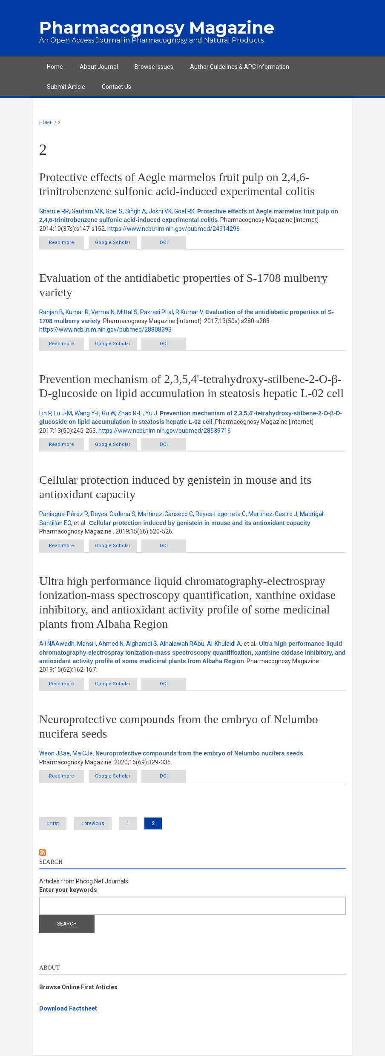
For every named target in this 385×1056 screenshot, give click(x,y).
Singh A (135, 211)
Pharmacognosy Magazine (156, 27)
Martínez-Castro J (272, 514)
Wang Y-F (87, 413)
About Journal (99, 66)
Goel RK (184, 211)
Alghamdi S (141, 643)
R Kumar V (189, 312)
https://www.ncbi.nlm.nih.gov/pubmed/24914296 (173, 228)
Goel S (114, 211)
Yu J (151, 413)
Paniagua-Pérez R (63, 514)
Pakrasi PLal (156, 312)
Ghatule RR (54, 211)
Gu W (108, 413)
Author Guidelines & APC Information (239, 66)
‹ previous (92, 823)
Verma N (103, 312)
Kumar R (77, 312)
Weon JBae (54, 753)
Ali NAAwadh (57, 643)
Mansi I (86, 643)
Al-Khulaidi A (224, 643)
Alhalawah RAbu (182, 643)
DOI (164, 242)
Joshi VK (160, 211)
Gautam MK (87, 211)
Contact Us (116, 86)
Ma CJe (82, 753)
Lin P (45, 413)
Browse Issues (154, 66)
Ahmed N (111, 643)
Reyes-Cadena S (113, 514)
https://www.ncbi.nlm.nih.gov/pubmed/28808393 (105, 329)
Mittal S (127, 312)
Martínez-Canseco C (165, 514)
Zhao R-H (130, 413)
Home (55, 66)
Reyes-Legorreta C (220, 514)
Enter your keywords (68, 889)
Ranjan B (51, 312)
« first (52, 823)
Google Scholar (112, 242)
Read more (66, 244)
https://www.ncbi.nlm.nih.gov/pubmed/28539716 (164, 430)
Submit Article (66, 86)
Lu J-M (63, 413)
